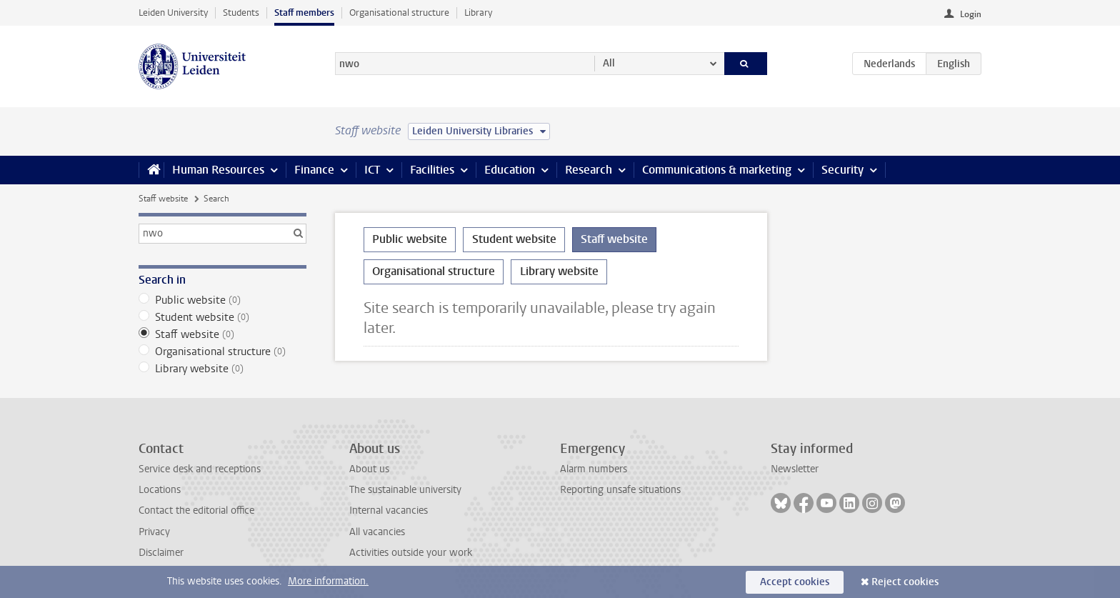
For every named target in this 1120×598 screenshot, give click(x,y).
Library (478, 12)
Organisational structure (399, 12)
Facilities (432, 169)
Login (970, 14)
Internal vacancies (388, 510)
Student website (222, 317)
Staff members (304, 12)
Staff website (163, 198)
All (609, 63)
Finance (314, 169)
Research (588, 169)
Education (509, 169)
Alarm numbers (593, 469)
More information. (328, 581)
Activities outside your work (410, 552)
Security (842, 169)
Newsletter (795, 469)
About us (369, 469)
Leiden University (173, 12)
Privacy (154, 532)
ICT (372, 169)
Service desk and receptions (200, 469)
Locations (160, 490)
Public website (222, 300)
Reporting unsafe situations (620, 490)
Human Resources (218, 169)
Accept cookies (794, 582)
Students (241, 12)
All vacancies (377, 532)
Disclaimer (161, 552)
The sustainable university (405, 490)
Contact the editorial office (196, 510)
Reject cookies (905, 582)
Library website (222, 369)
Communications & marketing (716, 169)
